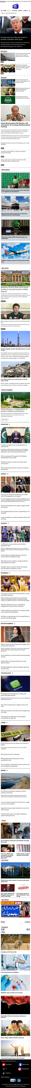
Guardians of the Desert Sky (8, 952)
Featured (3, 77)
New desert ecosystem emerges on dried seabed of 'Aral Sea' (13, 792)
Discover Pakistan (7, 390)
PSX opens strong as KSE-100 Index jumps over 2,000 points (14, 237)
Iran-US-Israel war (11, 13)
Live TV (9, 10)
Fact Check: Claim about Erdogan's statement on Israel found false (7, 895)
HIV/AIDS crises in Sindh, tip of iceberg (11, 992)
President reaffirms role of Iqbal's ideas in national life (14, 446)
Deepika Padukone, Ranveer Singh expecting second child (15, 668)
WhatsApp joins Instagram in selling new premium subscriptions (13, 694)
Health (3, 820)
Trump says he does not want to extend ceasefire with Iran (14, 38)
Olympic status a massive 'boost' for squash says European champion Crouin (14, 567)
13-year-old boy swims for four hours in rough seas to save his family (15, 803)
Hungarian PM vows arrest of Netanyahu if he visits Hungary (15, 143)
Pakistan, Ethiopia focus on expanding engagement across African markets (13, 605)
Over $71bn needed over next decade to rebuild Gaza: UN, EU (14, 379)
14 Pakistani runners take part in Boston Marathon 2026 (13, 545)
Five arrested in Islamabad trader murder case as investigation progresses (15, 765)
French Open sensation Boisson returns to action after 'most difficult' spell (14, 556)
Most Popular (5, 169)
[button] (28, 910)
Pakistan (14, 10)
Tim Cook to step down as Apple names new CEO (14, 705)
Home (4, 10)
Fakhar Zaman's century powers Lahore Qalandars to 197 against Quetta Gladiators (15, 190)
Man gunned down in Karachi (10, 754)
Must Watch (5, 900)
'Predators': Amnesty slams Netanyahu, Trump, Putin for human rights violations (23, 67)
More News (4, 268)
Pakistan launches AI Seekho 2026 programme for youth (15, 711)
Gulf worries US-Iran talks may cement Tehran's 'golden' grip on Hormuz (23, 55)
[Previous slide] (26, 922)
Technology (7, 673)
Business (6, 573)
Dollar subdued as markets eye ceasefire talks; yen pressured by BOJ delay (15, 611)
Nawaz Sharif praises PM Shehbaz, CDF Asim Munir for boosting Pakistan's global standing (15, 125)
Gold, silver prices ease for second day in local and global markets (15, 594)
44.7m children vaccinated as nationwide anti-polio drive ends (15, 841)
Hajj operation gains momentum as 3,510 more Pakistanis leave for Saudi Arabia (14, 214)
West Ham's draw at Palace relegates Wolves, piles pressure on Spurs (14, 562)
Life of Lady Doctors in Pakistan (10, 972)
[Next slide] (28, 922)
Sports (25, 10)
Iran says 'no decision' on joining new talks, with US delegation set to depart (14, 495)
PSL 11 (3, 13)
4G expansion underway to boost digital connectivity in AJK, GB (13, 717)
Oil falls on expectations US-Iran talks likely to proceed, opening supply (15, 617)
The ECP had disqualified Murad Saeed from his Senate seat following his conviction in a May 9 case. (15, 325)
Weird (4, 770)
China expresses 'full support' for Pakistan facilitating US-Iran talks (14, 457)
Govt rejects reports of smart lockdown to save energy (22, 895)
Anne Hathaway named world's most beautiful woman (15, 656)
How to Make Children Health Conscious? (12, 1037)
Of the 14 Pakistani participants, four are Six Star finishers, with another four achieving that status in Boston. (15, 550)
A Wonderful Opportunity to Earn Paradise (12, 1058)
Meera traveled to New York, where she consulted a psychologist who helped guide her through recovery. (15, 650)
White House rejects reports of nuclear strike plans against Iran (15, 880)
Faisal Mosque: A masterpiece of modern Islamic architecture (14, 410)
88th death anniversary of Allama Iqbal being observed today (23, 89)
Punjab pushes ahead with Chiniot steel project (23, 97)
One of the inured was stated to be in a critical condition (13, 748)
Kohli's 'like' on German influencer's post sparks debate (13, 662)
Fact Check (4, 860)
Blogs (3, 932)
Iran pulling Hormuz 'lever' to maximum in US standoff (15, 512)
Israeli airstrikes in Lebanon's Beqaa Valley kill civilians (15, 518)
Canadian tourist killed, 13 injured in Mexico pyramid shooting (13, 152)
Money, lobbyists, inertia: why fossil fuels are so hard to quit (15, 349)
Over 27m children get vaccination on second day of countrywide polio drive (7, 856)
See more (4, 419)
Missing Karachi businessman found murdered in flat (12, 759)
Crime (4, 722)
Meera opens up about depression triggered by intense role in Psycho (15, 645)
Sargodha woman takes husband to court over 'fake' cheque (15, 809)
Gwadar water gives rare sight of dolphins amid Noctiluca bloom (14, 814)
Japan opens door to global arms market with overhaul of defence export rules (13, 160)
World (20, 10)
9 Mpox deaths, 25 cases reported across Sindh (22, 854)
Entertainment (8, 623)
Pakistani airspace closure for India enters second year (15, 261)
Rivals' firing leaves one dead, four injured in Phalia (15, 744)
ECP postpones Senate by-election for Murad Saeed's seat (15, 321)
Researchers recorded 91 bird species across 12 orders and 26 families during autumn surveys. (14, 796)
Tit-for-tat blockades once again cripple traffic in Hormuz (15, 506)
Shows (3, 922)
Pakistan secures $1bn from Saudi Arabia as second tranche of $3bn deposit (14, 289)
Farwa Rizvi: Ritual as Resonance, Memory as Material (13, 1016)
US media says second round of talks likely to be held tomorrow (23, 81)
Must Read (4, 51)
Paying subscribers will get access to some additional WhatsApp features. (15, 698)
